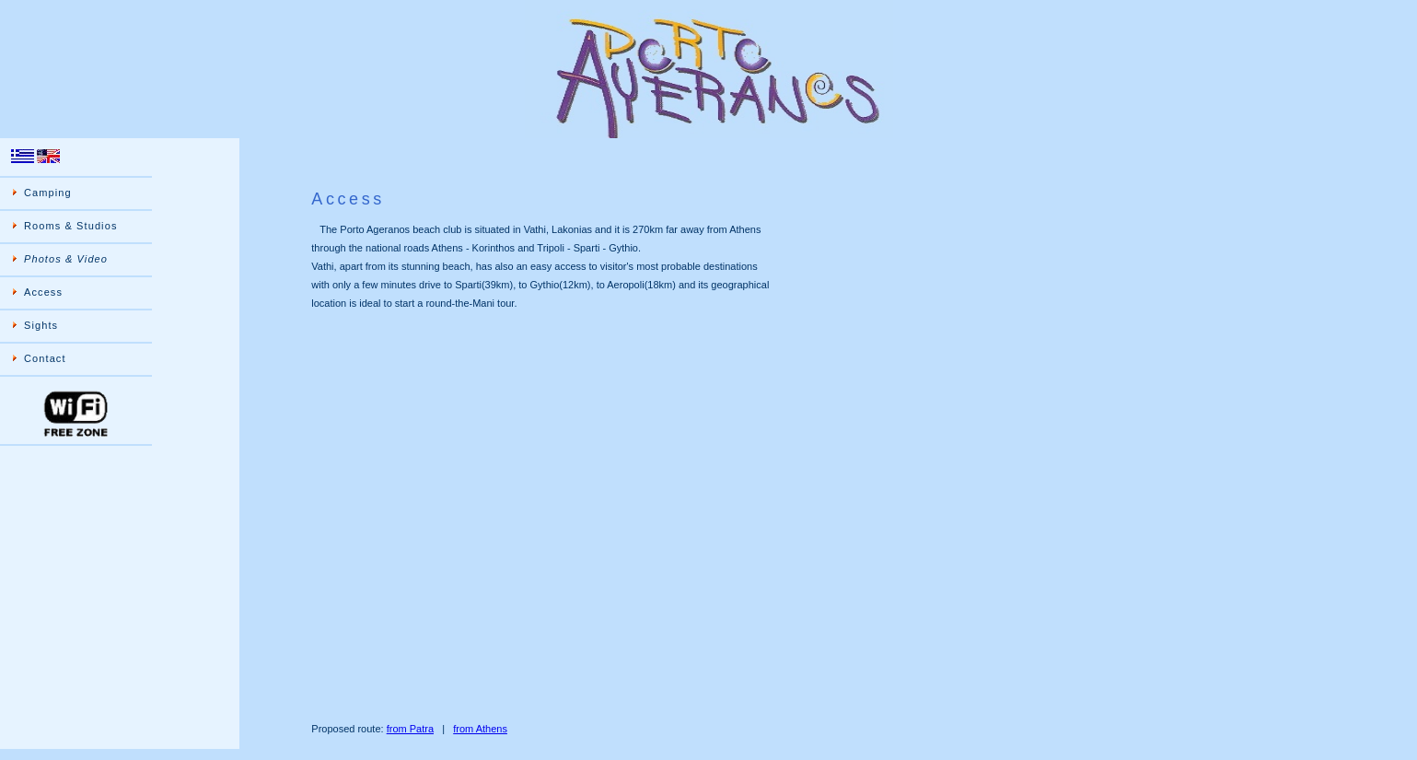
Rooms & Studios (70, 225)
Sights (41, 325)
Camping (48, 192)
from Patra (410, 728)
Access (43, 292)
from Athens (480, 728)
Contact (45, 358)
